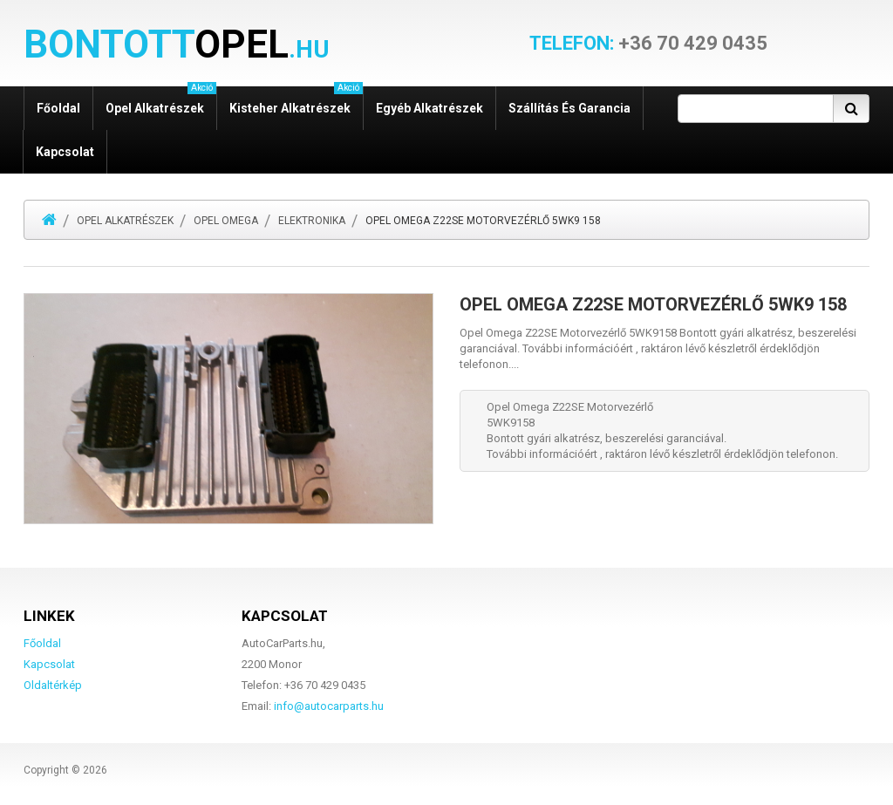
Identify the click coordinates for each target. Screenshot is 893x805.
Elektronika (311, 221)
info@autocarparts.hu (329, 706)
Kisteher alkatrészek (296, 100)
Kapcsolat (65, 152)
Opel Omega (226, 221)
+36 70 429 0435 (648, 43)
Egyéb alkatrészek (429, 108)
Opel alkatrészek (161, 100)
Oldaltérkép (53, 685)
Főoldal (58, 108)
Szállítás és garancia (569, 108)
